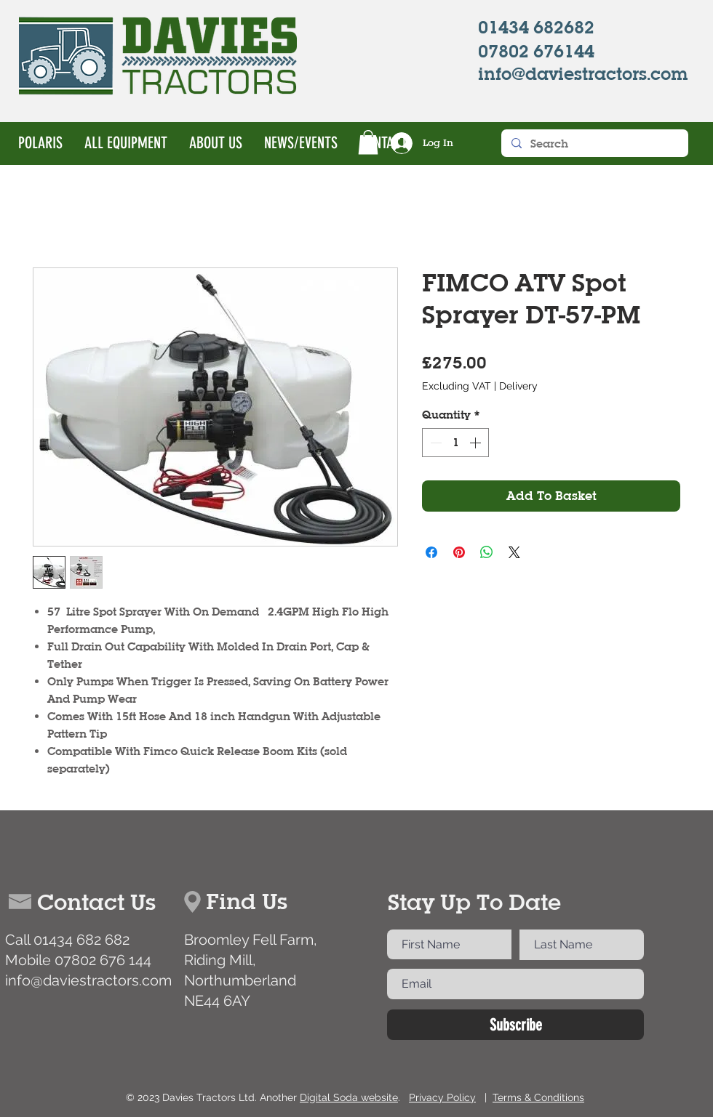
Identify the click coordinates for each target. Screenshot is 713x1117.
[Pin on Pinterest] (459, 552)
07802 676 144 (103, 960)
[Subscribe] (515, 1024)
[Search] (594, 143)
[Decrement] (434, 442)
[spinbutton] (455, 442)
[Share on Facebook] (431, 552)
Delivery (518, 386)
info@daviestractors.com (88, 980)
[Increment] (476, 442)
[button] (368, 142)
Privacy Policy (442, 1097)
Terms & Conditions (538, 1097)
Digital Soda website (349, 1097)
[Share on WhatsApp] (486, 552)
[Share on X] (514, 552)
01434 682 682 (81, 939)
